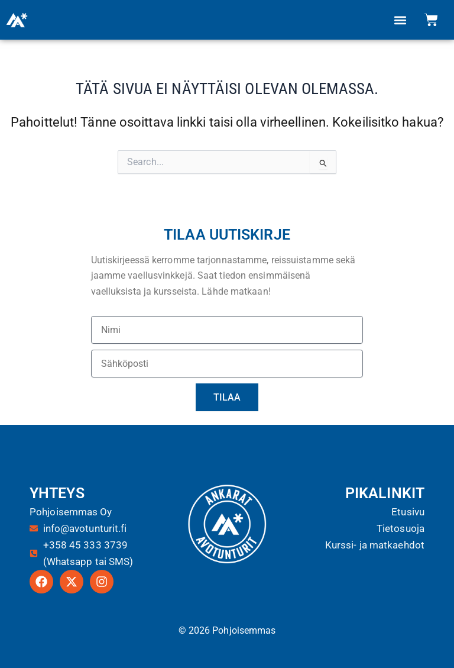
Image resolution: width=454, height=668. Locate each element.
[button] (400, 20)
